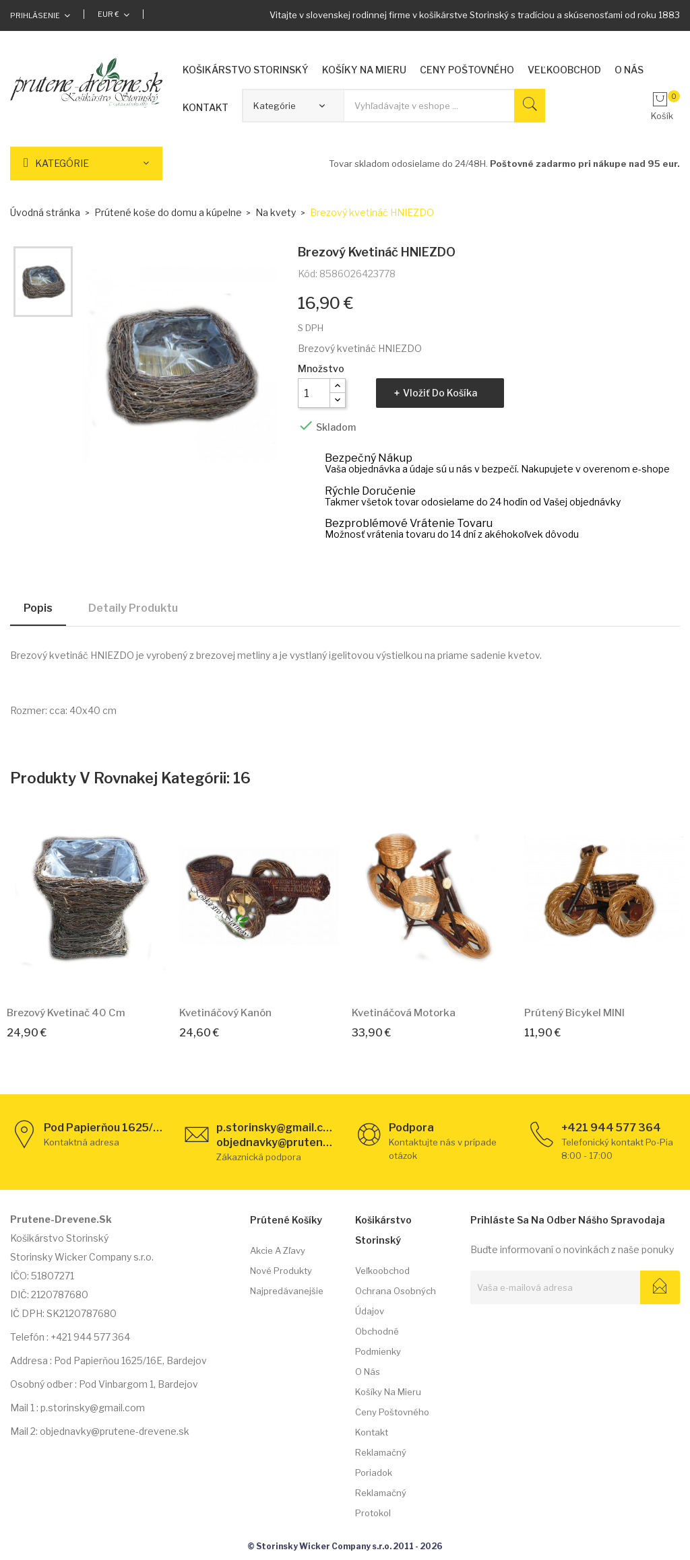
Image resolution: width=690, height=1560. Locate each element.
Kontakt (371, 1432)
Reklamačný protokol (380, 1502)
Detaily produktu (133, 608)
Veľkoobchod (382, 1270)
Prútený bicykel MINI (574, 1013)
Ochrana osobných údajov (395, 1300)
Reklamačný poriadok (380, 1462)
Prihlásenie (35, 15)
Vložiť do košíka (440, 392)
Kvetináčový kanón (225, 1013)
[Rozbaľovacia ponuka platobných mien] (113, 14)
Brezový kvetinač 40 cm (66, 1013)
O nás (367, 1371)
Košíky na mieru (388, 1391)
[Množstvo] (314, 393)
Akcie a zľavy (277, 1250)
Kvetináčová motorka (404, 1013)
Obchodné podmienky (378, 1341)
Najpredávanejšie (286, 1290)
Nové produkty (281, 1270)
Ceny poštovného (392, 1412)
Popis (38, 608)
